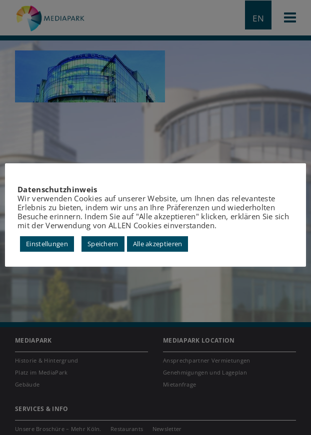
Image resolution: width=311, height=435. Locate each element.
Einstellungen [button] (47, 243)
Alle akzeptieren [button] (157, 243)
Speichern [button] (103, 243)
